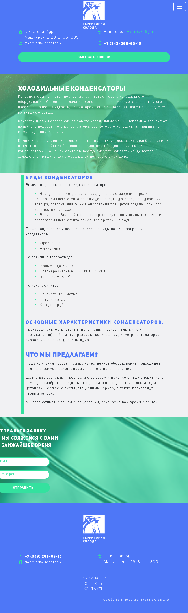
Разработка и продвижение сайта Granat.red (136, 599)
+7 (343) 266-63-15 (122, 43)
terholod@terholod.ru (44, 43)
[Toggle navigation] (179, 6)
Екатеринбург (140, 32)
